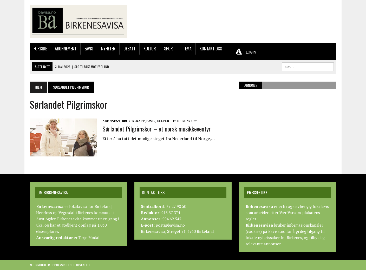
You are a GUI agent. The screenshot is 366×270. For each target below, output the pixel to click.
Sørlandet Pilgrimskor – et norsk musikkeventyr (156, 128)
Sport (169, 48)
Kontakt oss (211, 48)
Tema (187, 48)
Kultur (149, 48)
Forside (40, 48)
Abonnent (111, 121)
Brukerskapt (133, 121)
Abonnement (65, 48)
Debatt (129, 48)
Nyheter (108, 48)
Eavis (88, 48)
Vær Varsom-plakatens (299, 212)
